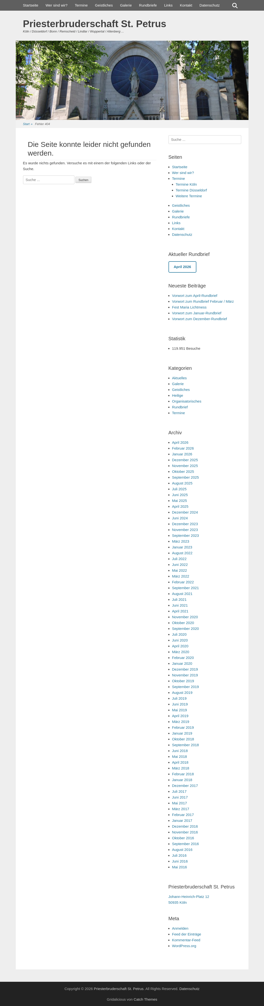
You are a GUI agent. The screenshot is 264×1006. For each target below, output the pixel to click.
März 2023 (180, 541)
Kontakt (186, 5)
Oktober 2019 (183, 681)
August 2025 (182, 483)
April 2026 (180, 442)
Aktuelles (179, 378)
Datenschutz (210, 5)
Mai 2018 (179, 756)
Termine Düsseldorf (191, 190)
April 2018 (180, 762)
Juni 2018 (180, 751)
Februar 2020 (183, 658)
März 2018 (180, 768)
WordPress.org (184, 946)
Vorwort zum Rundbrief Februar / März (203, 301)
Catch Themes (145, 999)
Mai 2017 (179, 803)
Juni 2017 (180, 797)
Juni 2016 (180, 861)
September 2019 (185, 687)
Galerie (126, 5)
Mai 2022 (179, 570)
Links (168, 5)
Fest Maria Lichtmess (189, 307)
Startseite (30, 5)
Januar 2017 (182, 820)
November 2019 (185, 675)
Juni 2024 (180, 518)
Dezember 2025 (185, 460)
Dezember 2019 (185, 669)
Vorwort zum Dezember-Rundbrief (199, 319)
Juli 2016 (179, 855)
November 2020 (185, 617)
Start (28, 124)
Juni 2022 (180, 564)
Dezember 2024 (185, 512)
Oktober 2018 (183, 739)
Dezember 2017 (185, 786)
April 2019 (180, 716)
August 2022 (182, 553)
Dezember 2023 (185, 524)
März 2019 (180, 722)
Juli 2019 (179, 698)
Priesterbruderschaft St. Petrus (94, 23)
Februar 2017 (183, 815)
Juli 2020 (179, 634)
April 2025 (180, 506)
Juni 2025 (180, 495)
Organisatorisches (186, 401)
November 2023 (185, 530)
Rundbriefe (148, 5)
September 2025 (185, 477)
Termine (81, 5)
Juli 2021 (179, 599)
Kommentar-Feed (186, 940)
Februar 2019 (183, 727)
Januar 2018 (182, 780)
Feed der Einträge (186, 934)
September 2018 (185, 745)
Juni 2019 (180, 704)
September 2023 (185, 535)
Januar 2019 (182, 733)
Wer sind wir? (57, 5)
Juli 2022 (179, 559)
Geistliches (104, 5)
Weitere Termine (189, 196)
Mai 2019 (179, 710)
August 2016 (182, 850)
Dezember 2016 (185, 826)
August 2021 (182, 594)
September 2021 (185, 588)
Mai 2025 (179, 501)
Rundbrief (180, 407)
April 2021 (180, 611)
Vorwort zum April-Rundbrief (194, 295)
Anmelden (180, 928)
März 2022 (180, 576)
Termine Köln (186, 184)
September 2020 (185, 628)
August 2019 (182, 692)
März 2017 (180, 809)
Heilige (177, 395)
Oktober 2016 (183, 838)
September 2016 (185, 844)
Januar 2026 (182, 454)
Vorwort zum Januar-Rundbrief (196, 313)
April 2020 (180, 646)
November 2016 (185, 832)
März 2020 (180, 652)
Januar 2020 (182, 663)
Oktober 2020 (183, 623)
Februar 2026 (183, 448)
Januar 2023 (182, 547)
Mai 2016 (179, 867)
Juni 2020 (180, 640)
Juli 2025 (179, 489)
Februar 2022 (183, 582)
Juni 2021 (180, 605)
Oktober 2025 (183, 471)
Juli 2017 (179, 791)
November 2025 (185, 466)
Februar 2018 (183, 774)
